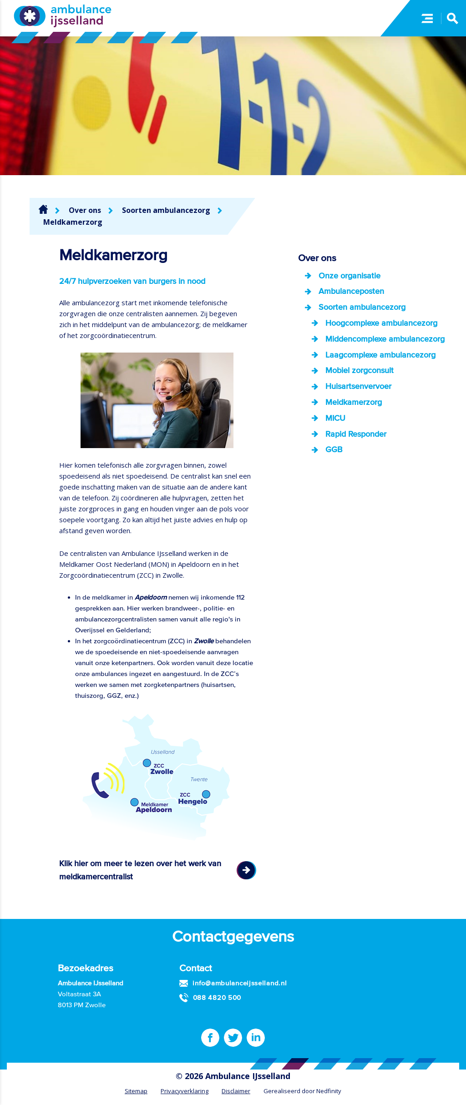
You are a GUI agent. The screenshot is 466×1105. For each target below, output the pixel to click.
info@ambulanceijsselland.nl (239, 983)
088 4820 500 (217, 997)
